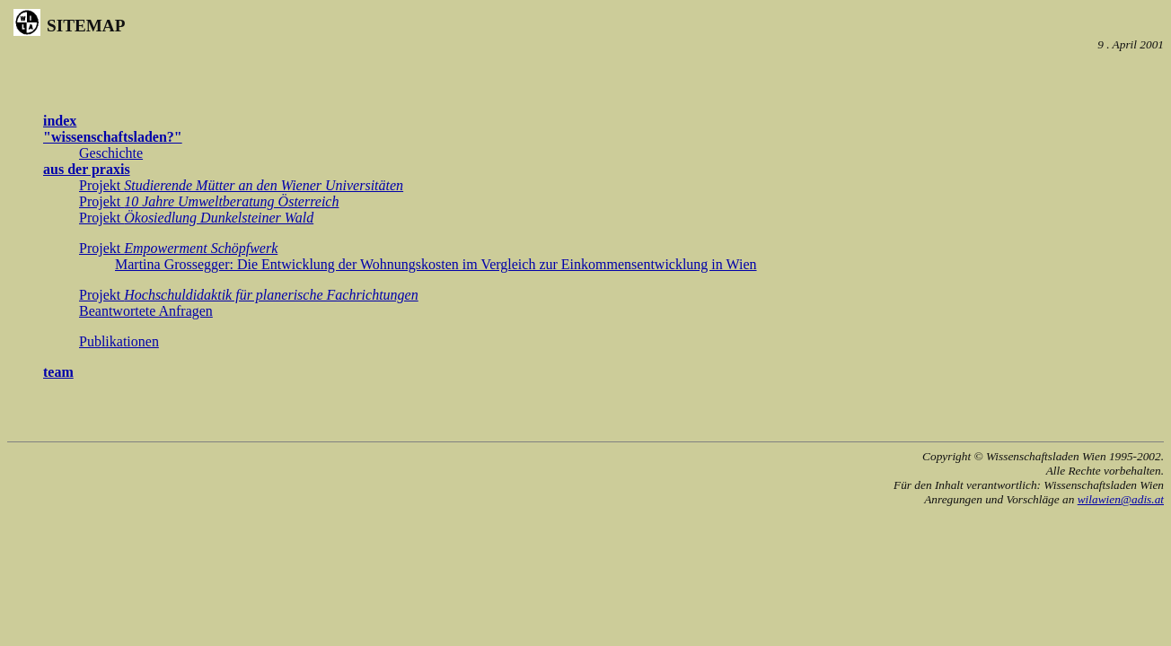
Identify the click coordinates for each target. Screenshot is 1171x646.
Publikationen (119, 341)
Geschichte (111, 153)
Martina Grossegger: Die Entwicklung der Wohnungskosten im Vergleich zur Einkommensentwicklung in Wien (436, 264)
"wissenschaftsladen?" (112, 136)
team (58, 372)
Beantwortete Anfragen (146, 311)
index (59, 120)
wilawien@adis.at (1121, 499)
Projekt (241, 185)
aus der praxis (86, 169)
